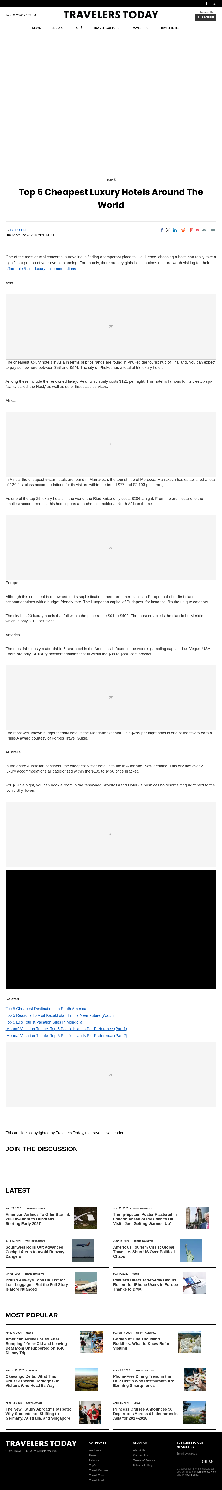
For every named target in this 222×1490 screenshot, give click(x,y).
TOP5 (78, 27)
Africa (32, 1370)
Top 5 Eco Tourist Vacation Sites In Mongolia (44, 1022)
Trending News (35, 1208)
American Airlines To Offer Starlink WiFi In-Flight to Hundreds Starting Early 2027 (38, 1219)
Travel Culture (144, 1370)
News (29, 1333)
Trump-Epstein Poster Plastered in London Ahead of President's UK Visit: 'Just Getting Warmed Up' (145, 1219)
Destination (34, 1403)
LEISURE (58, 27)
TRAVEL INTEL (169, 27)
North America (146, 1333)
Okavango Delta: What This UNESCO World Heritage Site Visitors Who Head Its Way (32, 1381)
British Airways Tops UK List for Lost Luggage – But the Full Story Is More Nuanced (37, 1284)
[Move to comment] (212, 230)
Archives (95, 1450)
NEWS (36, 27)
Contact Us (140, 1455)
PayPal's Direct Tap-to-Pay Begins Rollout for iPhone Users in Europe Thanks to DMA (145, 1284)
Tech (135, 1274)
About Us (139, 1450)
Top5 (92, 1465)
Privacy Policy (142, 1465)
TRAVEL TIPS (139, 27)
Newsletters (208, 12)
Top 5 (111, 180)
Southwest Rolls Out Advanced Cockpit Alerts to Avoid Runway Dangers (35, 1252)
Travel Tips (96, 1475)
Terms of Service (144, 1460)
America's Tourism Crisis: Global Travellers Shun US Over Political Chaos (144, 1252)
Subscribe (206, 17)
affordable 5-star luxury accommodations (41, 269)
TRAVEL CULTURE (106, 27)
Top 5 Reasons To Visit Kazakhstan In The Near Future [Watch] (60, 1015)
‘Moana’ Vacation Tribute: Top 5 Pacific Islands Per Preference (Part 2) (66, 1035)
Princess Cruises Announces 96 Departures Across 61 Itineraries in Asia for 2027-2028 (145, 1414)
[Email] (204, 230)
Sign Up (207, 1462)
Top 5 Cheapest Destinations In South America (46, 1009)
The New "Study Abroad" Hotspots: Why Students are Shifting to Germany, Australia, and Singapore (38, 1414)
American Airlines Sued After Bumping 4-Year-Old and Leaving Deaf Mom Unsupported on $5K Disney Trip (36, 1346)
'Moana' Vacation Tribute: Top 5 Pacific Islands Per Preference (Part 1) (66, 1029)
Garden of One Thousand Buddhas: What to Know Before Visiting (142, 1343)
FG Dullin (18, 229)
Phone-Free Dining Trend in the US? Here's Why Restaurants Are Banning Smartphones (143, 1381)
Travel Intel (96, 1480)
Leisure (94, 1460)
